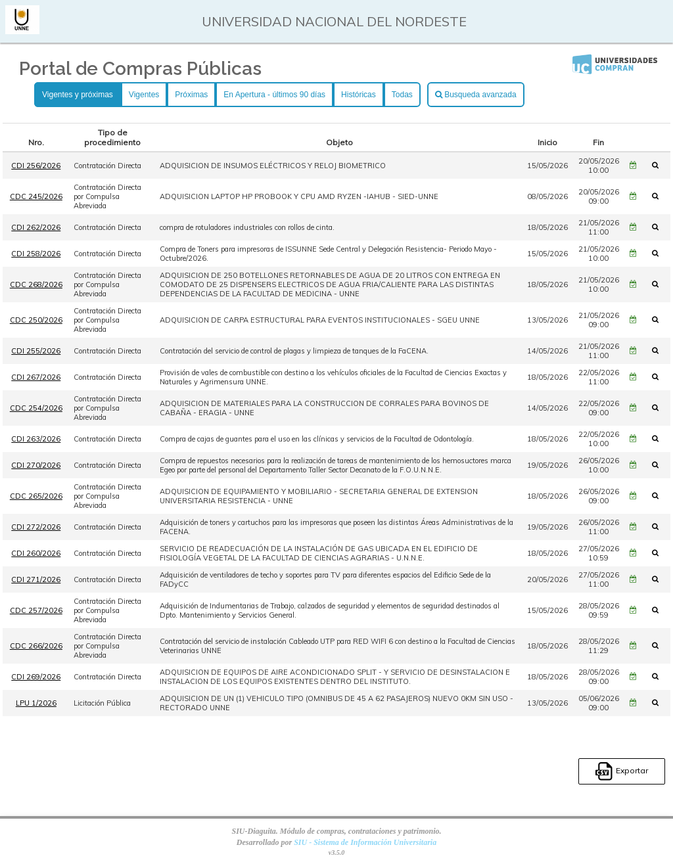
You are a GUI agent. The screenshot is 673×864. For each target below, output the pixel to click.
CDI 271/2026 (35, 579)
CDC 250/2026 (36, 320)
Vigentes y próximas (77, 94)
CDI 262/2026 (35, 227)
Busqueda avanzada (476, 94)
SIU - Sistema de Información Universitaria (365, 842)
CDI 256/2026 (35, 165)
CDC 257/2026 (36, 610)
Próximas (191, 94)
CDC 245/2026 (36, 196)
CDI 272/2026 (35, 527)
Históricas (358, 94)
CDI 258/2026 (35, 253)
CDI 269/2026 (35, 676)
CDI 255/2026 (35, 350)
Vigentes (144, 94)
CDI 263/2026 (35, 438)
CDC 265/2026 (36, 496)
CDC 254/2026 (36, 408)
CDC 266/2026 (36, 645)
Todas (402, 94)
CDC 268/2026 (36, 284)
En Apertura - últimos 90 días (274, 94)
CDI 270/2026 (35, 465)
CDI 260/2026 (35, 553)
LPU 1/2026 (36, 703)
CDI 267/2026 (35, 377)
